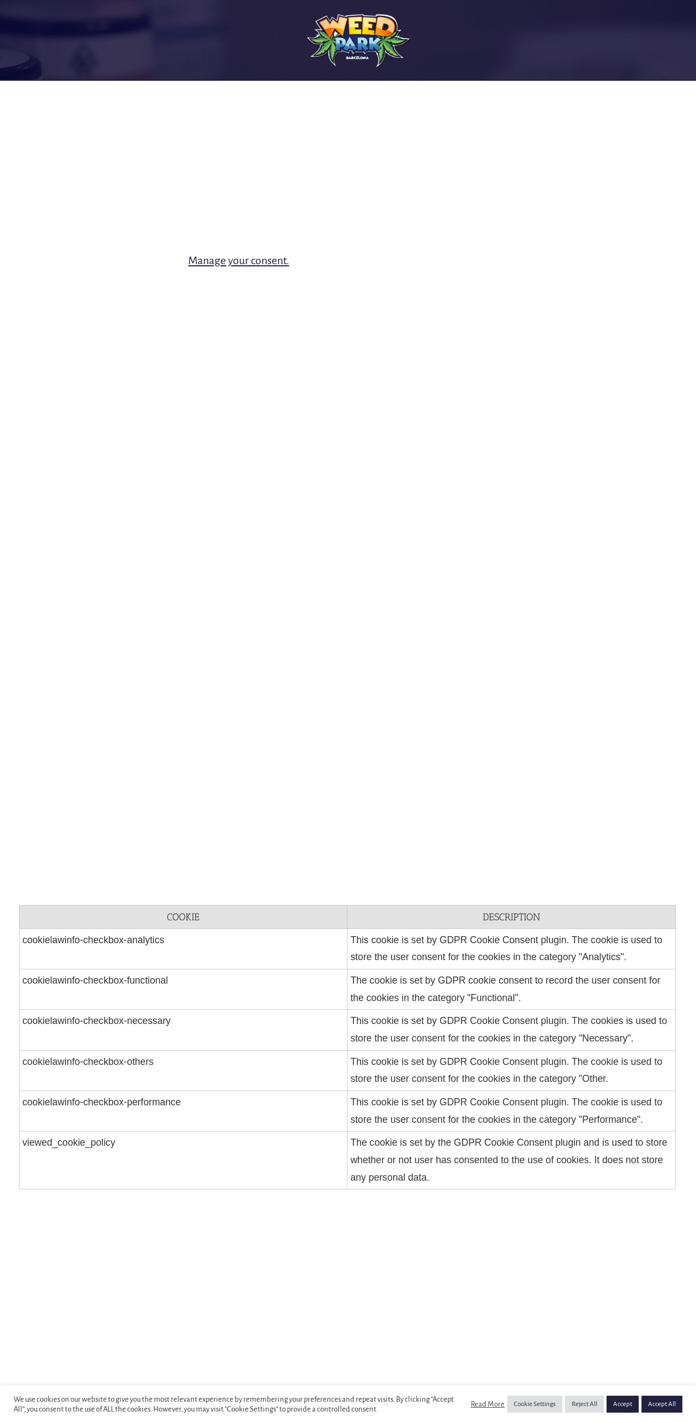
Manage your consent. (238, 260)
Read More (488, 1404)
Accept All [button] (662, 1404)
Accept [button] (622, 1404)
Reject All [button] (584, 1404)
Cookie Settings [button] (535, 1404)
